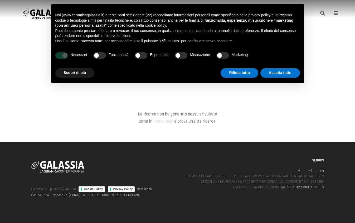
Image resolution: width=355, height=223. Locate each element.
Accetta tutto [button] (280, 73)
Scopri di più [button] (75, 73)
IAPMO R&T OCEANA (126, 195)
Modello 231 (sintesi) (66, 195)
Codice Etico (40, 195)
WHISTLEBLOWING (96, 195)
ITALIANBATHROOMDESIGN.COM (302, 187)
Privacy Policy (123, 189)
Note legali (144, 189)
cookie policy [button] (155, 25)
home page (163, 121)
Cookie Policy (93, 189)
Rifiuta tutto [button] (239, 73)
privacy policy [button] (259, 15)
